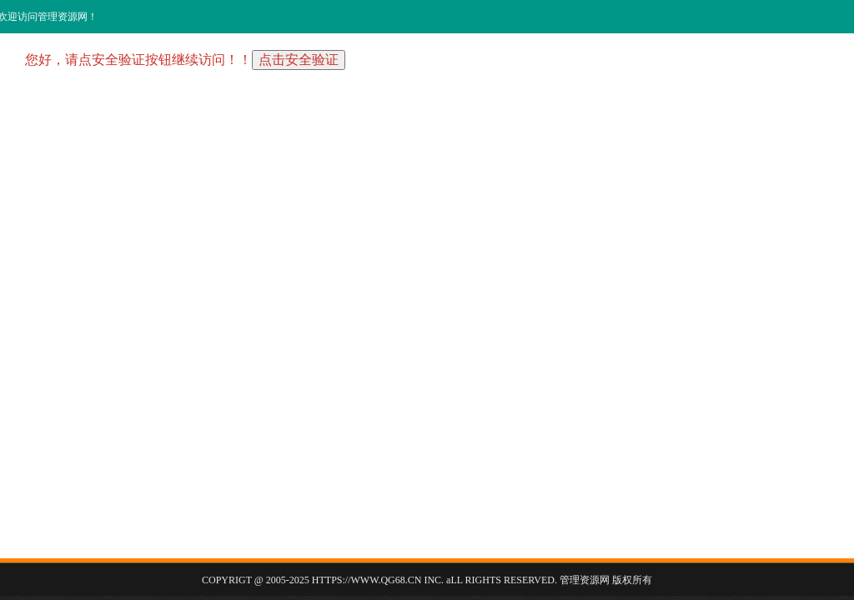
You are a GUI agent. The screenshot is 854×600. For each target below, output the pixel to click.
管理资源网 (585, 580)
